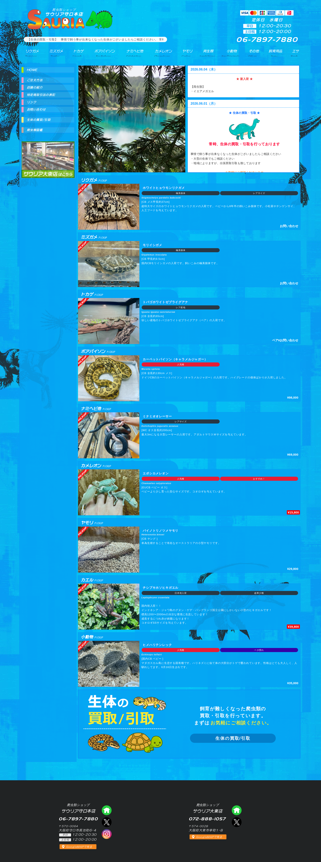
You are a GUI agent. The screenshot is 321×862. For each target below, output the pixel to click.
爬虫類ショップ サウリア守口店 (107, 810)
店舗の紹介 (35, 87)
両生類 (207, 53)
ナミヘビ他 (133, 53)
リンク (31, 102)
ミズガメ (54, 53)
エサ (295, 53)
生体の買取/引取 (232, 738)
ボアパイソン (102, 53)
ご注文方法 (35, 80)
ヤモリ (186, 53)
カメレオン (162, 53)
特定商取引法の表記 (41, 94)
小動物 (232, 53)
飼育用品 (275, 53)
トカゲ (76, 53)
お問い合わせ (36, 109)
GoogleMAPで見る (79, 847)
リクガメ (30, 53)
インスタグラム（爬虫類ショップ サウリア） (107, 834)
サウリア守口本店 (64, 12)
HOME (32, 69)
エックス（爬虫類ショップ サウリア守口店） (107, 822)
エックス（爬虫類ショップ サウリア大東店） (237, 822)
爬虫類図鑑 (35, 130)
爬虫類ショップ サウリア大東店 (47, 156)
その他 (254, 53)
